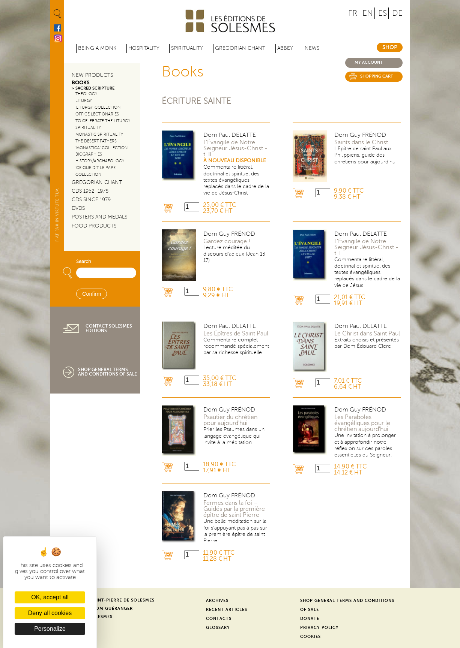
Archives (217, 600)
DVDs (78, 208)
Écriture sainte (196, 101)
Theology (86, 93)
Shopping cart (376, 76)
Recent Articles (226, 609)
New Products (92, 75)
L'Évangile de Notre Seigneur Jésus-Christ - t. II (235, 148)
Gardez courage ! (226, 241)
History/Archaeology (99, 161)
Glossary (218, 627)
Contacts (219, 618)
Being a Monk (97, 48)
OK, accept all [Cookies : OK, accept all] (50, 597)
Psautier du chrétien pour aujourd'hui (230, 420)
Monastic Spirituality (99, 134)
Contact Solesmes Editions (109, 328)
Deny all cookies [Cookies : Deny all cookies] (50, 613)
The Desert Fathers (96, 141)
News (312, 48)
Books (81, 82)
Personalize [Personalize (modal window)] (50, 629)
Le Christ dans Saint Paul (367, 334)
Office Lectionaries (97, 114)
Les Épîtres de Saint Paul (235, 334)
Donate (309, 618)
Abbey (285, 48)
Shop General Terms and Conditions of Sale (107, 372)
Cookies (310, 636)
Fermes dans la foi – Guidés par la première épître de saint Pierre (234, 509)
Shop (389, 47)
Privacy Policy (319, 627)
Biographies (88, 154)
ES (382, 13)
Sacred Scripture (94, 88)
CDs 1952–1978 (90, 191)
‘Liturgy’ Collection (97, 107)
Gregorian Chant (240, 48)
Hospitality (143, 48)
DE (397, 13)
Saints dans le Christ (361, 142)
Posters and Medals (99, 217)
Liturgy (83, 100)
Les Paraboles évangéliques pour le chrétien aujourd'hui (362, 423)
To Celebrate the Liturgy (102, 120)
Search (83, 261)
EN (367, 13)
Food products (94, 226)
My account (369, 62)
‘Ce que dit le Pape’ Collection (95, 171)
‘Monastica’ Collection (101, 147)
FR (352, 13)
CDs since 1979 (91, 199)
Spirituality (187, 48)
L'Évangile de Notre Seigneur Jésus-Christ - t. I (366, 247)
